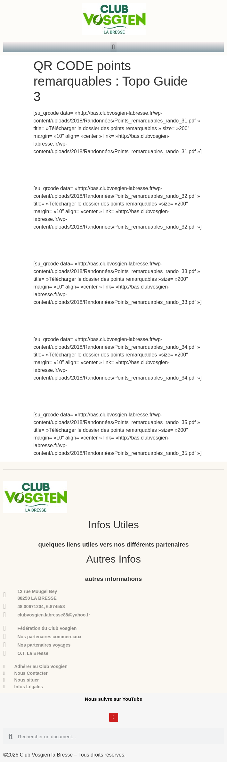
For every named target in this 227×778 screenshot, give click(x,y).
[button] (113, 47)
